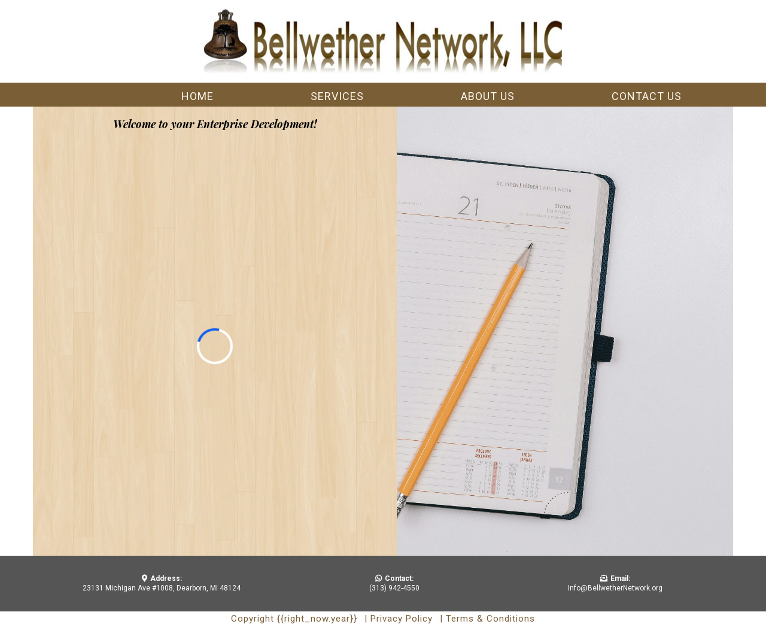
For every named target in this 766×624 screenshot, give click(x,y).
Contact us (647, 96)
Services (337, 96)
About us (488, 96)
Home (197, 96)
